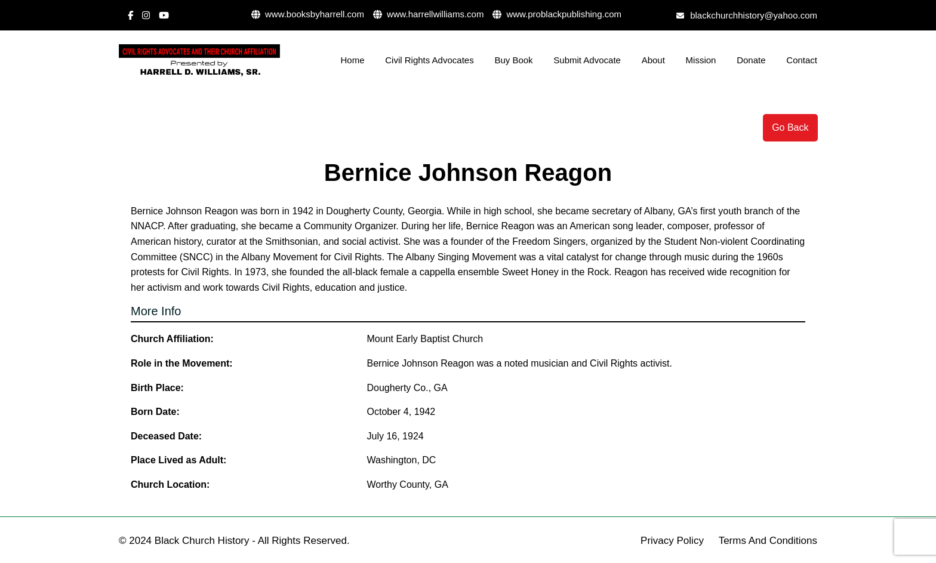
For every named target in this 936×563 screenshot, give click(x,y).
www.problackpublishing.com (556, 14)
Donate (751, 60)
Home (353, 60)
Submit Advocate (587, 60)
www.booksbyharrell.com (307, 14)
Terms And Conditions (768, 540)
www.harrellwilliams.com (428, 14)
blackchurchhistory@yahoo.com (746, 15)
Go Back (790, 127)
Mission (701, 60)
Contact (801, 60)
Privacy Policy (672, 540)
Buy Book (513, 60)
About (653, 60)
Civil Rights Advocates (429, 60)
